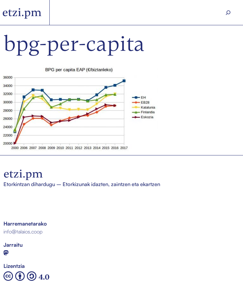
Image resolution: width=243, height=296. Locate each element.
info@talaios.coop (22, 231)
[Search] (228, 13)
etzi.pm (22, 12)
